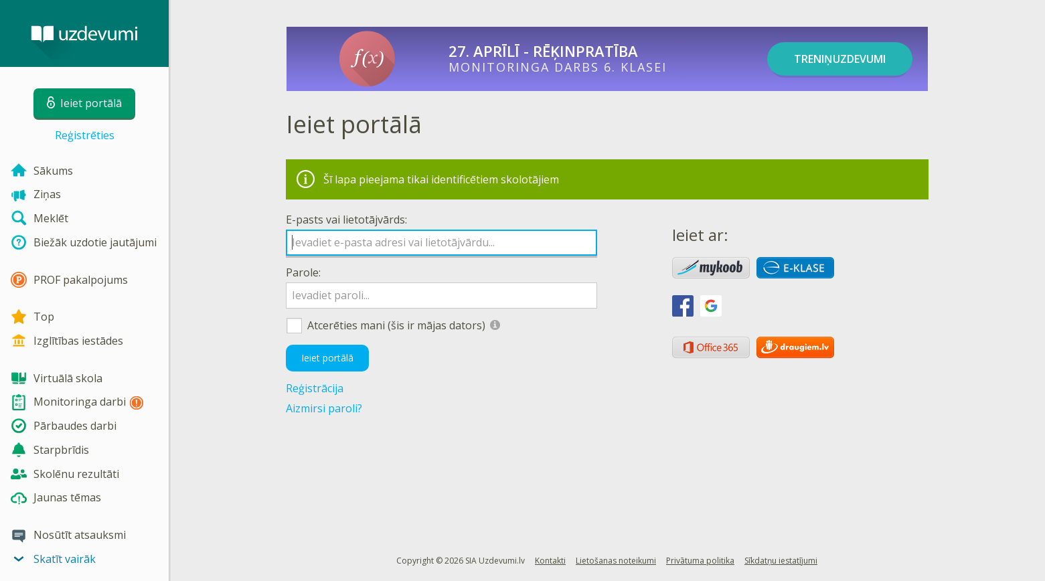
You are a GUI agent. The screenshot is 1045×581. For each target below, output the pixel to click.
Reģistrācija (314, 388)
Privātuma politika (700, 560)
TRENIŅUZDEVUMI (840, 59)
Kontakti (550, 560)
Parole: (303, 272)
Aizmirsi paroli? (324, 408)
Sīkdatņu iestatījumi (780, 560)
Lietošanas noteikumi (616, 560)
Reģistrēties (84, 135)
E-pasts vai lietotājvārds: (346, 219)
